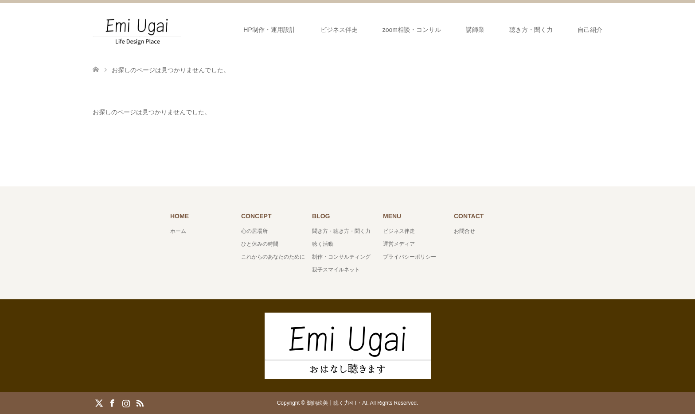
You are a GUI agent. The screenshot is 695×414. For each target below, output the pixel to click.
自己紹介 (590, 29)
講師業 (475, 29)
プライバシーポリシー (409, 257)
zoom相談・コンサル (412, 29)
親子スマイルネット (336, 270)
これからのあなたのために (273, 257)
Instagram (126, 402)
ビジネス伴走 (339, 29)
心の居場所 (254, 231)
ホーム (178, 231)
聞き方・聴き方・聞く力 (341, 231)
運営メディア (399, 244)
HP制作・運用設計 (269, 29)
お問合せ (464, 231)
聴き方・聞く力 (531, 29)
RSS (139, 402)
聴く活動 (322, 244)
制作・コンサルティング (341, 257)
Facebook (112, 402)
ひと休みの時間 (259, 244)
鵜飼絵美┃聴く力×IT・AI (337, 403)
